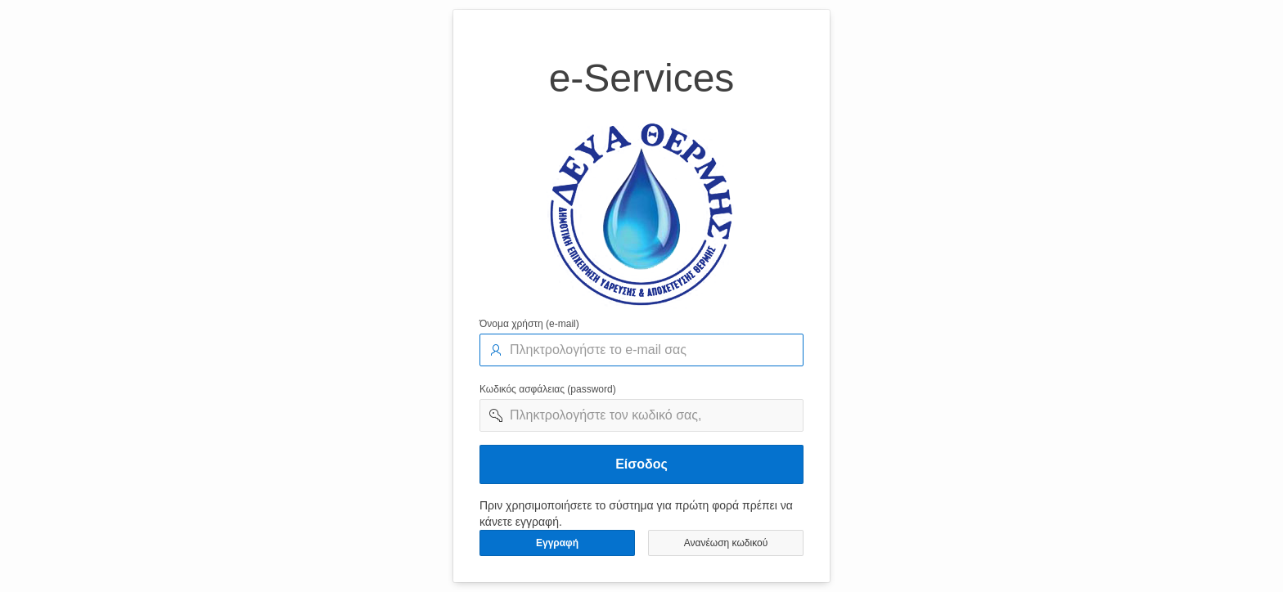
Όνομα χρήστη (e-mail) (529, 324)
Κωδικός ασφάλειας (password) (547, 389)
